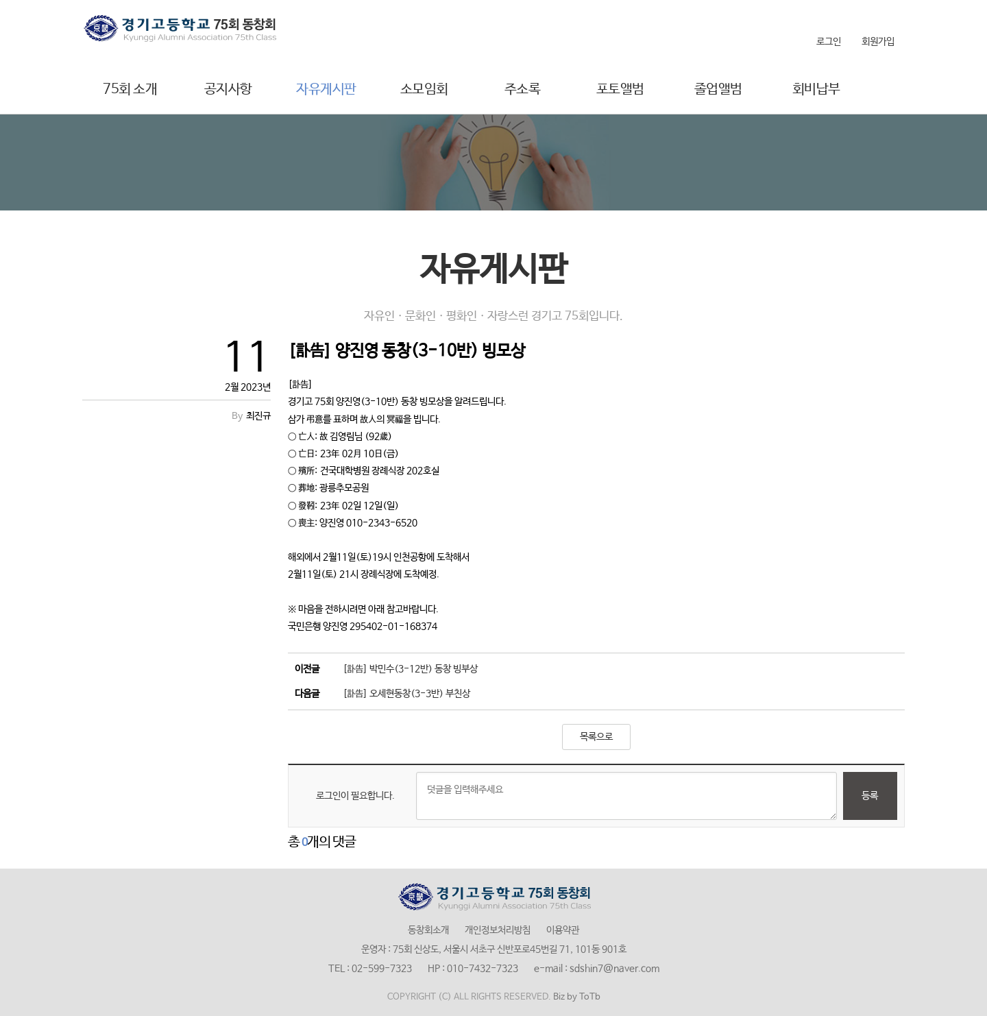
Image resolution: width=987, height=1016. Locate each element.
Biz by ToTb (576, 997)
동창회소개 (428, 930)
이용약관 (562, 930)
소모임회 (424, 89)
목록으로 (596, 736)
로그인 (828, 41)
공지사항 (228, 89)
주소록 (522, 89)
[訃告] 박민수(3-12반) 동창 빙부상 (410, 669)
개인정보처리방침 (498, 930)
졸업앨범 (718, 89)
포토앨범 (620, 89)
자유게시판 (326, 89)
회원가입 (878, 41)
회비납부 (816, 89)
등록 (870, 795)
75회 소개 (130, 89)
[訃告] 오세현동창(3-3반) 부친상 (406, 693)
